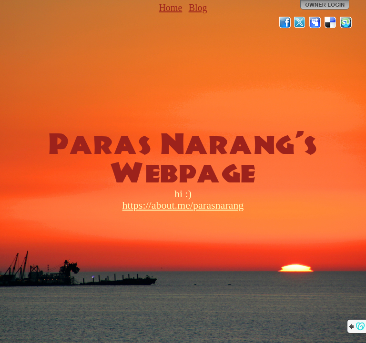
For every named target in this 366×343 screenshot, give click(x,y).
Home (170, 7)
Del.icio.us (330, 22)
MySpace (315, 22)
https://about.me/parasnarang (183, 205)
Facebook (285, 22)
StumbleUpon (346, 22)
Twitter (300, 22)
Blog (198, 7)
